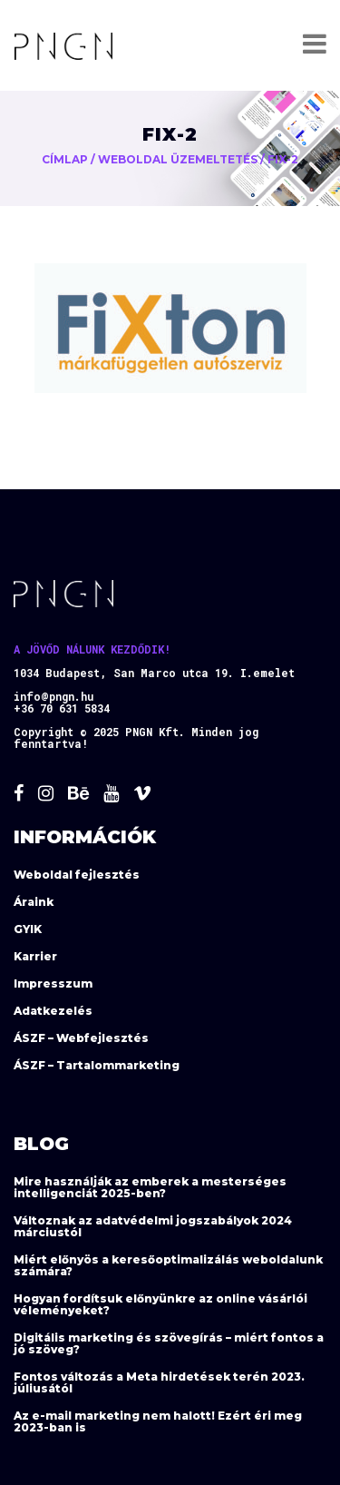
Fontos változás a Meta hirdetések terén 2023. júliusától (159, 1382)
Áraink (33, 902)
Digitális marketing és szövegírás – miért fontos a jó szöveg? (169, 1343)
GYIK (28, 929)
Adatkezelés (53, 1011)
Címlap (65, 159)
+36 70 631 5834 (62, 708)
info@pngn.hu (53, 696)
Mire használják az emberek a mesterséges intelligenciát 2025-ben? (150, 1187)
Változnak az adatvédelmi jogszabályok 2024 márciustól (153, 1226)
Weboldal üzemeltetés (177, 159)
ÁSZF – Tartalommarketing (97, 1065)
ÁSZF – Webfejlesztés (81, 1038)
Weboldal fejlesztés (77, 874)
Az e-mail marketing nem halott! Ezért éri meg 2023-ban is (158, 1421)
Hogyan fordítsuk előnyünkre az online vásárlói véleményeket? (160, 1304)
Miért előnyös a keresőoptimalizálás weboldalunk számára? (168, 1265)
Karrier (35, 956)
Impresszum (53, 983)
